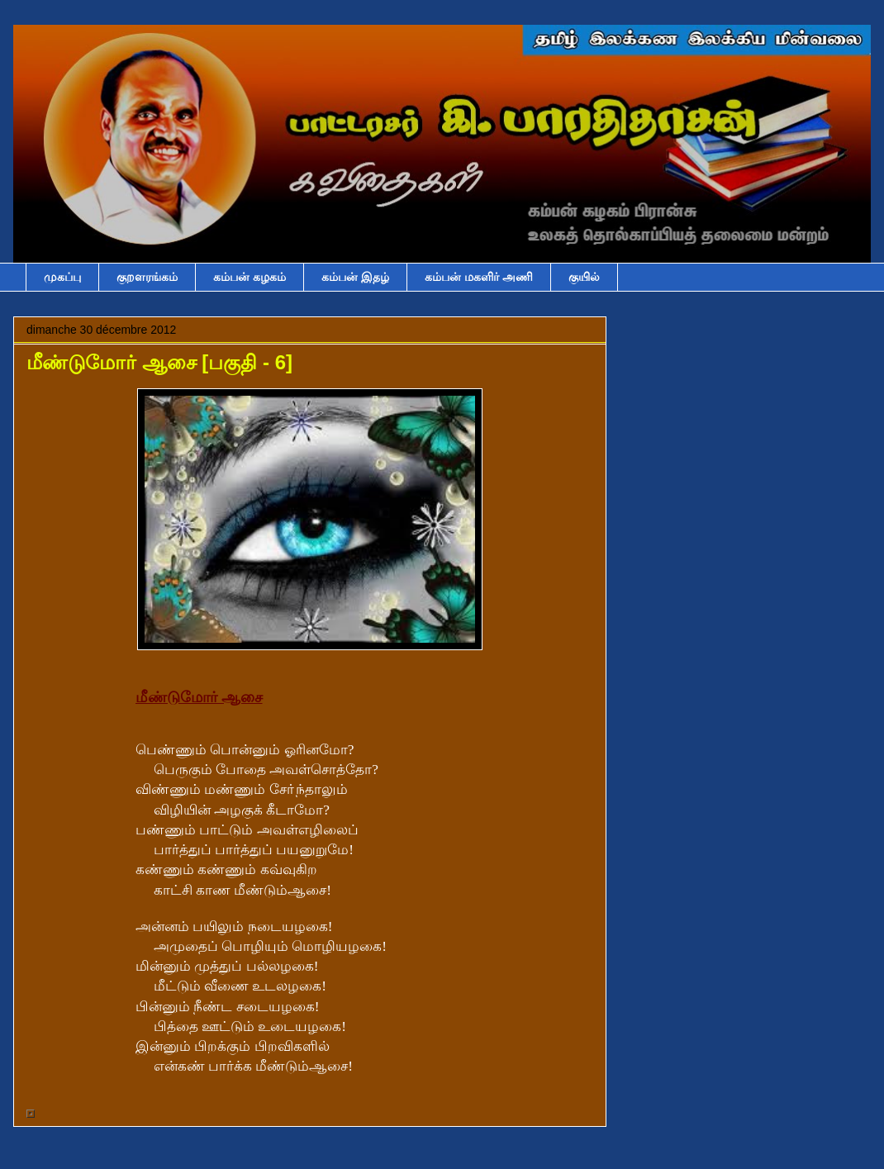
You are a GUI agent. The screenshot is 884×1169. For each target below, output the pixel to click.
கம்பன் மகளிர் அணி (479, 276)
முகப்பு (62, 276)
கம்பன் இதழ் (355, 276)
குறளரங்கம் (147, 276)
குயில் (584, 276)
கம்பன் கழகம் (249, 276)
